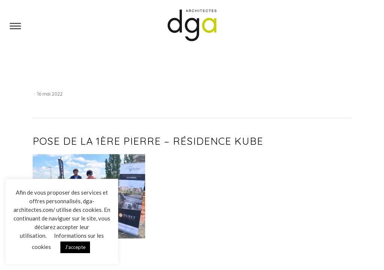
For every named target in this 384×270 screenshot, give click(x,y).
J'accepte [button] (75, 247)
